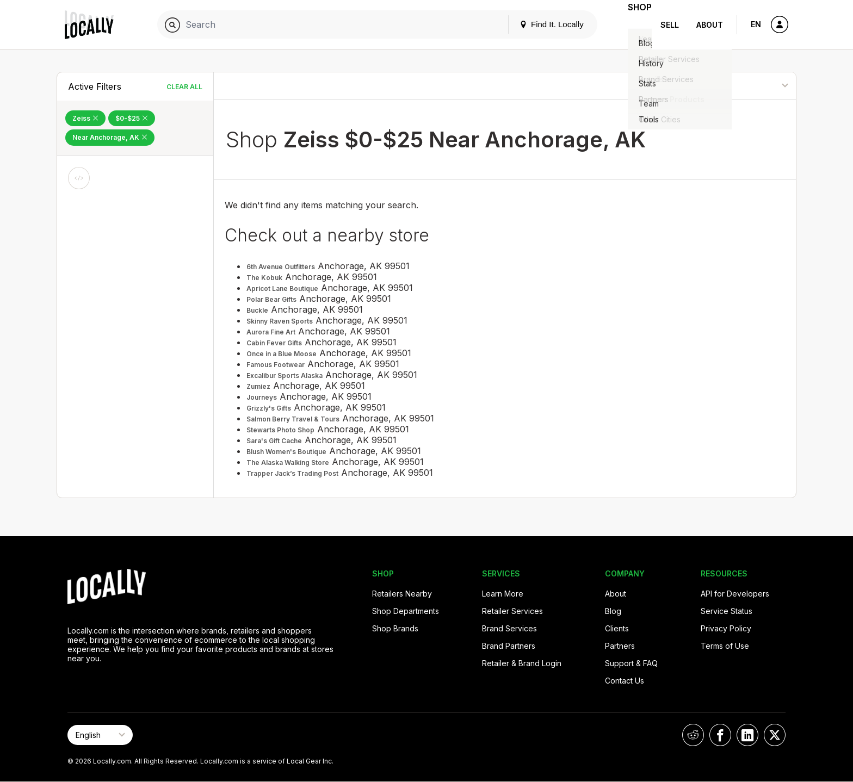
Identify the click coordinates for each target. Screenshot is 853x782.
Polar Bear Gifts (271, 299)
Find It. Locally (536, 24)
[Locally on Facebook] (720, 735)
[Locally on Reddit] (693, 735)
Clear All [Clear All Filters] (184, 87)
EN (756, 24)
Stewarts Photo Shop (280, 430)
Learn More (502, 593)
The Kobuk (264, 278)
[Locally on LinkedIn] (747, 735)
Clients (617, 628)
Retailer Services (512, 611)
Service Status (726, 611)
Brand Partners (508, 645)
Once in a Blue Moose (281, 354)
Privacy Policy (726, 628)
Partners (620, 645)
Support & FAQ (631, 663)
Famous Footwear (275, 365)
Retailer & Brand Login (521, 663)
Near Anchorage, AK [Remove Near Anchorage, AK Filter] (109, 137)
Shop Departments (405, 611)
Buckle (257, 310)
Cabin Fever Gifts (274, 343)
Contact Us (624, 680)
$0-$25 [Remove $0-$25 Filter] (131, 118)
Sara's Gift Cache (274, 441)
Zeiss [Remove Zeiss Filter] (85, 118)
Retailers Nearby (402, 593)
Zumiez (258, 386)
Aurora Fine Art (270, 332)
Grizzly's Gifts (268, 408)
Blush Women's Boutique (286, 452)
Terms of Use (725, 645)
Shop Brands (395, 628)
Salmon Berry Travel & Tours (292, 419)
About (709, 24)
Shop (632, 24)
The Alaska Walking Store (287, 462)
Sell (669, 24)
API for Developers (735, 593)
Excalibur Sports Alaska (284, 375)
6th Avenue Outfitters (280, 267)
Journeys (261, 397)
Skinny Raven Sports (279, 321)
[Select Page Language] (100, 735)
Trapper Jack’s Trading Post (292, 473)
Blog (613, 611)
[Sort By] (740, 85)
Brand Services (509, 628)
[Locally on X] (775, 735)
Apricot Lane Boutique (282, 288)
